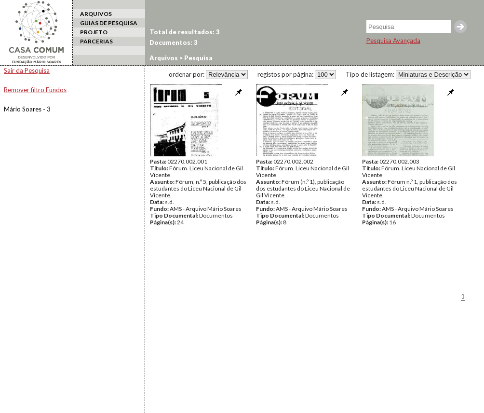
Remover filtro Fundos (35, 90)
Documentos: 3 (173, 42)
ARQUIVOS (96, 13)
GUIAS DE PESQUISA (108, 23)
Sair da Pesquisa (27, 70)
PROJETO (94, 32)
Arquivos (163, 58)
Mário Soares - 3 (27, 109)
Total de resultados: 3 (184, 32)
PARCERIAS (96, 41)
